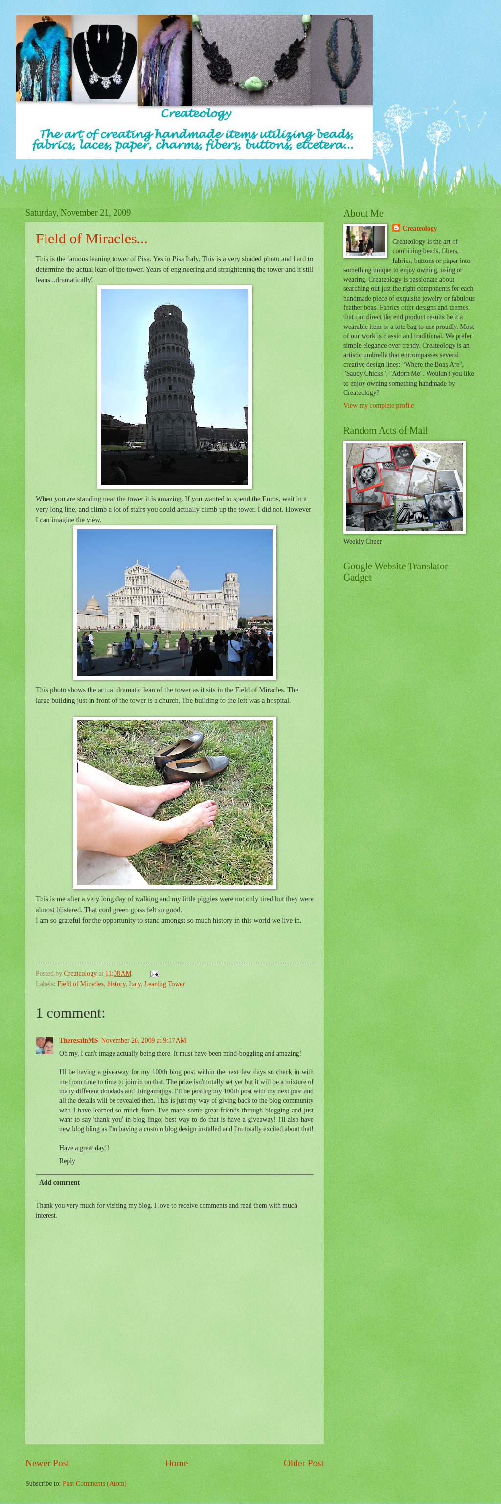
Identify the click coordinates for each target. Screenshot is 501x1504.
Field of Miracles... (92, 238)
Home (176, 1463)
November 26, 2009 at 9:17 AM (143, 1040)
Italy (134, 984)
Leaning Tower (164, 984)
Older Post (304, 1463)
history (116, 984)
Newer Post (47, 1463)
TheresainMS (78, 1040)
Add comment (59, 1182)
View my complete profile (378, 405)
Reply (67, 1161)
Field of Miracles (80, 984)
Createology (419, 228)
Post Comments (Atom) (95, 1483)
